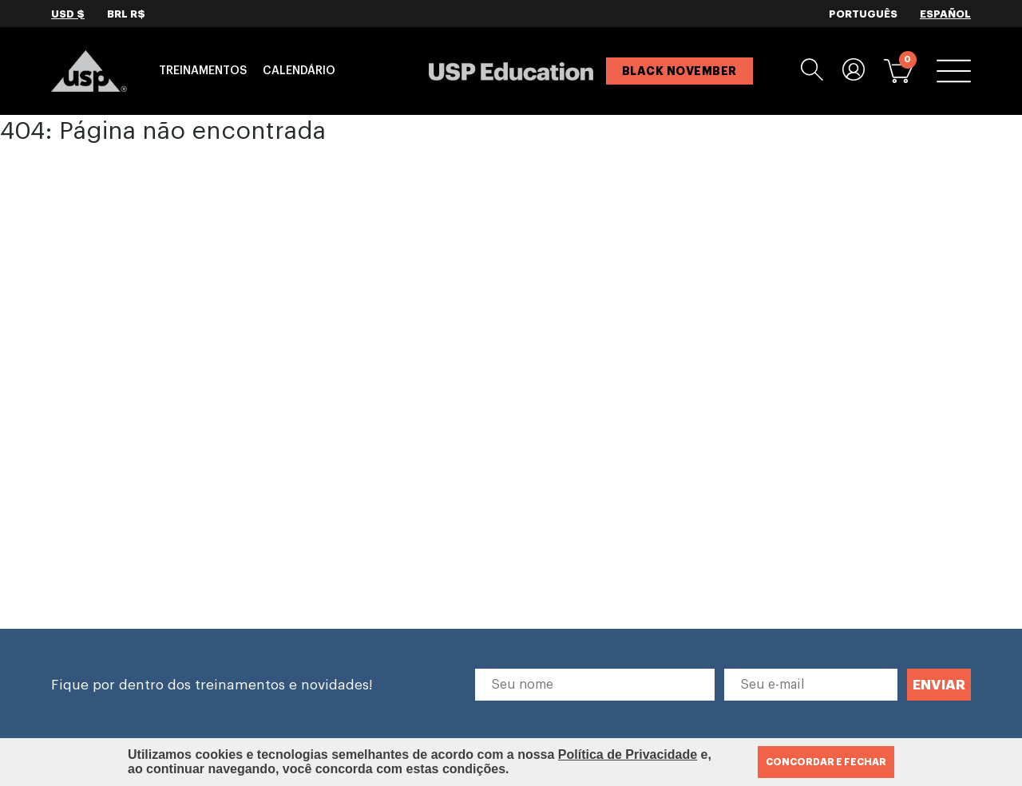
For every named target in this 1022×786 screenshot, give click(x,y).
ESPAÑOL (945, 14)
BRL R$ (126, 14)
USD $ (68, 14)
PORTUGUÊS (863, 14)
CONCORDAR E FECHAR (826, 762)
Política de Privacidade (627, 754)
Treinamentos (203, 71)
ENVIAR (939, 685)
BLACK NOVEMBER (679, 71)
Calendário (299, 71)
